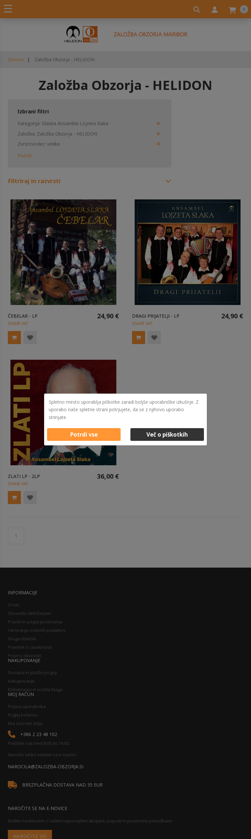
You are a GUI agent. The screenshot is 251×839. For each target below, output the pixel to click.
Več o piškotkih (167, 434)
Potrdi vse (84, 434)
